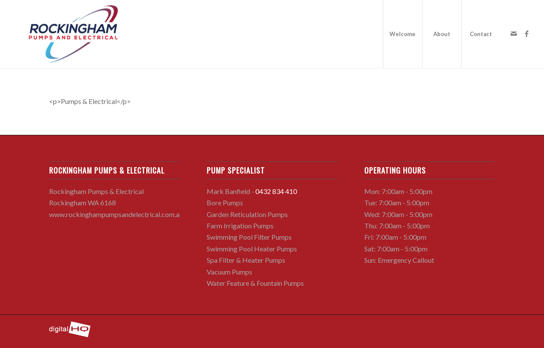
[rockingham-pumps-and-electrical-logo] (73, 34)
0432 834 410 (276, 191)
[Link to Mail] (513, 33)
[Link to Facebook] (526, 33)
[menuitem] (402, 34)
